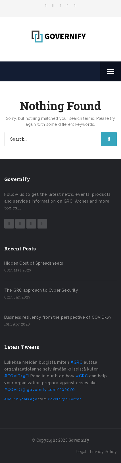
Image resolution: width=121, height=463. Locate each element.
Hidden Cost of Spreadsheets (33, 263)
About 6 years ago (20, 399)
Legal (81, 451)
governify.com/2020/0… (52, 389)
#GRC (76, 362)
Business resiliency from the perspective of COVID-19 (57, 317)
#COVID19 (15, 389)
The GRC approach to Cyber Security (41, 290)
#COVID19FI (16, 376)
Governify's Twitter (64, 399)
